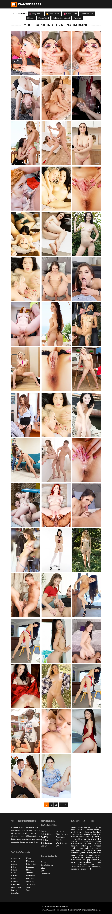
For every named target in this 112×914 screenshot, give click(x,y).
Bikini (14, 875)
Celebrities (16, 887)
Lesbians (30, 867)
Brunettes (15, 884)
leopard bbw (76, 839)
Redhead (30, 878)
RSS (42, 871)
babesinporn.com (33, 839)
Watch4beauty (62, 843)
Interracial (31, 864)
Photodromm (62, 834)
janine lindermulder (81, 862)
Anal (13, 861)
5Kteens (30, 18)
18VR (58, 846)
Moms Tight (43, 18)
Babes (13, 867)
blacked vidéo (90, 834)
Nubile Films (47, 834)
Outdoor (29, 873)
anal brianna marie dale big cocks (86, 835)
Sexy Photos (35, 13)
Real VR (44, 837)
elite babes (76, 859)
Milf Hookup (70, 13)
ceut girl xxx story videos (82, 841)
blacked (81, 830)
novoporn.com (32, 827)
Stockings (30, 884)
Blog (43, 868)
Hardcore (30, 861)
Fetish (14, 890)
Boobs (13, 873)
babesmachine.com (18, 839)
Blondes (14, 881)
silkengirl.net (32, 842)
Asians (14, 864)
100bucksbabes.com (33, 836)
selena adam (93, 830)
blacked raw (76, 832)
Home (43, 862)
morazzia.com (17, 827)
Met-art (44, 831)
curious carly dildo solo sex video (86, 866)
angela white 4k (91, 839)
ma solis (88, 843)
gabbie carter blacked (81, 827)
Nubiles (44, 840)
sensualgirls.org (18, 842)
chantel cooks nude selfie (81, 869)
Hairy (28, 858)
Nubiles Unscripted (61, 18)
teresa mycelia (92, 857)
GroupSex (15, 893)
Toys (28, 890)
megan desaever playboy (86, 844)
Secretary (30, 881)
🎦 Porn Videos (52, 13)
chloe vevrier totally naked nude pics (86, 847)
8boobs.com (31, 833)
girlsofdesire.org (18, 833)
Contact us (45, 874)
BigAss (14, 870)
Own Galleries (47, 865)
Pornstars (30, 875)
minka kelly (83, 864)
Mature (29, 870)
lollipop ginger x (91, 859)
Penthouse (60, 837)
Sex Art (44, 846)
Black (13, 878)
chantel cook (95, 864)
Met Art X (60, 840)
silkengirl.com (17, 836)
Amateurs (15, 858)
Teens (28, 887)
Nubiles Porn (46, 843)
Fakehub (77, 18)
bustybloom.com (18, 830)
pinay (81, 855)
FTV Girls (60, 831)
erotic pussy (86, 853)
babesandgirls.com (33, 830)
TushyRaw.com (87, 13)
